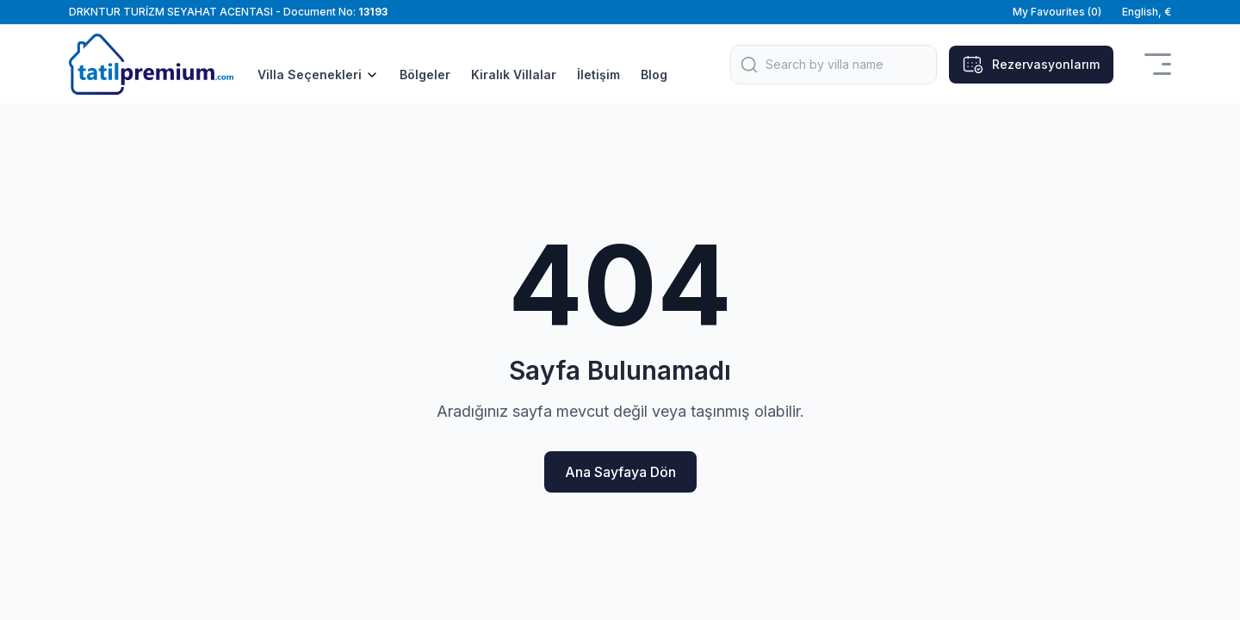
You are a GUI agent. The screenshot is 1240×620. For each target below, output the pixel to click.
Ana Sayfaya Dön (620, 471)
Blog (654, 74)
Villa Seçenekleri (318, 74)
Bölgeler (425, 74)
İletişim (598, 74)
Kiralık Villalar (513, 74)
